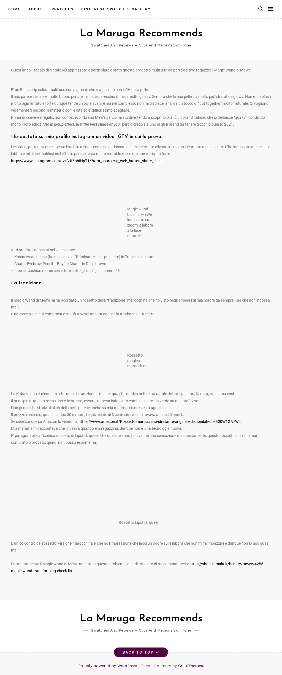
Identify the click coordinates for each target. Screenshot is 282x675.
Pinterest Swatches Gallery (116, 9)
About (35, 9)
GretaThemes (190, 665)
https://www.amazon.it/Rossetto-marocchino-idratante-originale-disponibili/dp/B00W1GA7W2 (159, 421)
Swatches (61, 9)
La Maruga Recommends (141, 33)
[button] (260, 9)
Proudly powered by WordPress (108, 665)
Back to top (141, 652)
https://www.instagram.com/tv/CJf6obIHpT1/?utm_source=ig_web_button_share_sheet (87, 161)
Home (14, 9)
